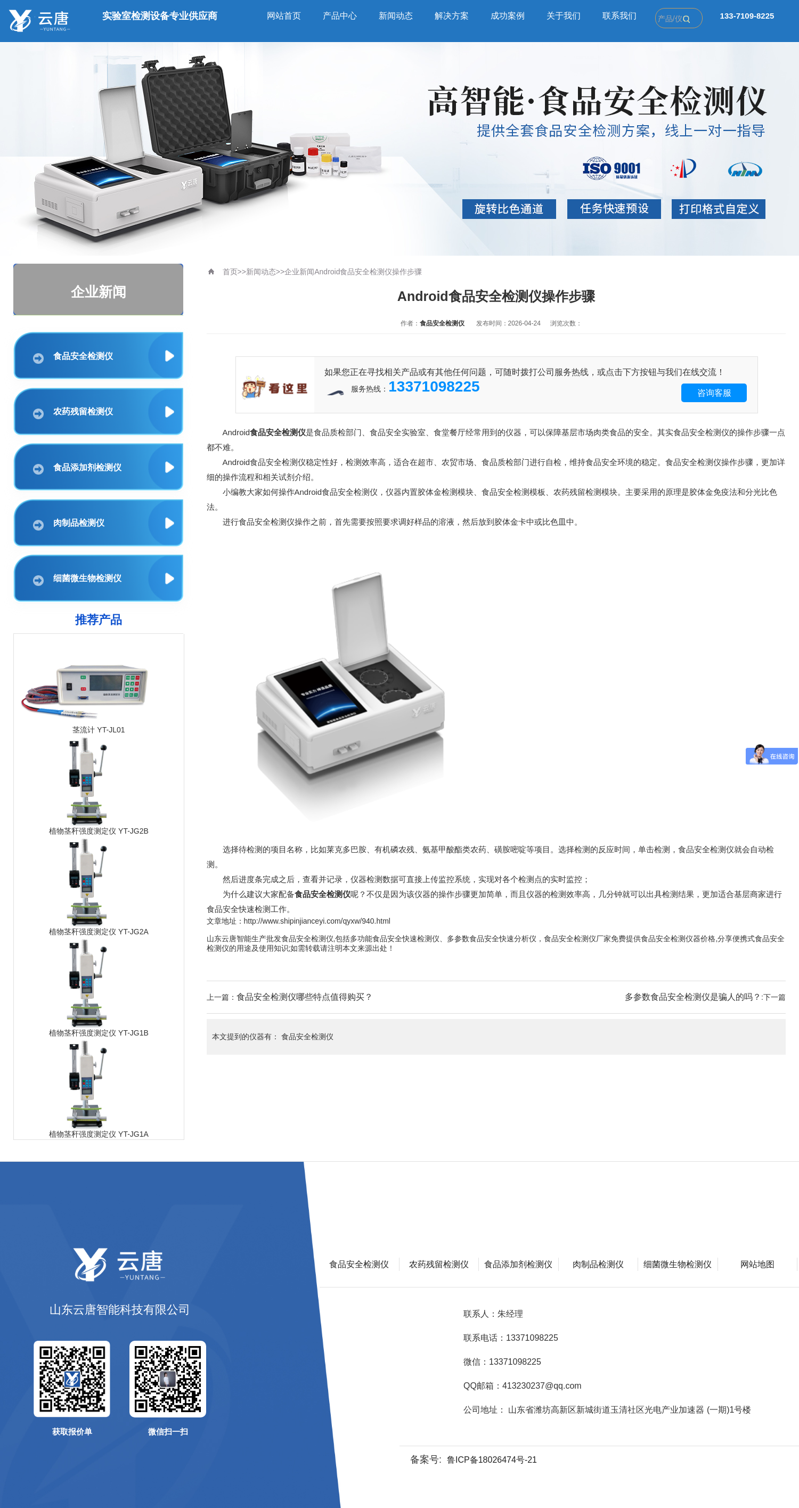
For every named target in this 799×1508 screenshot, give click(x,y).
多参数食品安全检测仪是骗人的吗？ (693, 996)
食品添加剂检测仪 (77, 469)
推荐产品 (98, 619)
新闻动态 (396, 15)
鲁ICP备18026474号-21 (492, 1459)
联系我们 (619, 15)
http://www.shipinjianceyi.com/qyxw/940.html (317, 921)
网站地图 (757, 1264)
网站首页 (284, 15)
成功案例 (508, 15)
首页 (230, 271)
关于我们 (564, 15)
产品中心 (340, 15)
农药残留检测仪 (73, 413)
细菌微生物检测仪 (77, 580)
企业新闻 (299, 271)
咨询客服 (714, 392)
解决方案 (452, 15)
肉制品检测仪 (68, 524)
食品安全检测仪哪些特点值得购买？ (305, 996)
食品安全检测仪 (73, 358)
